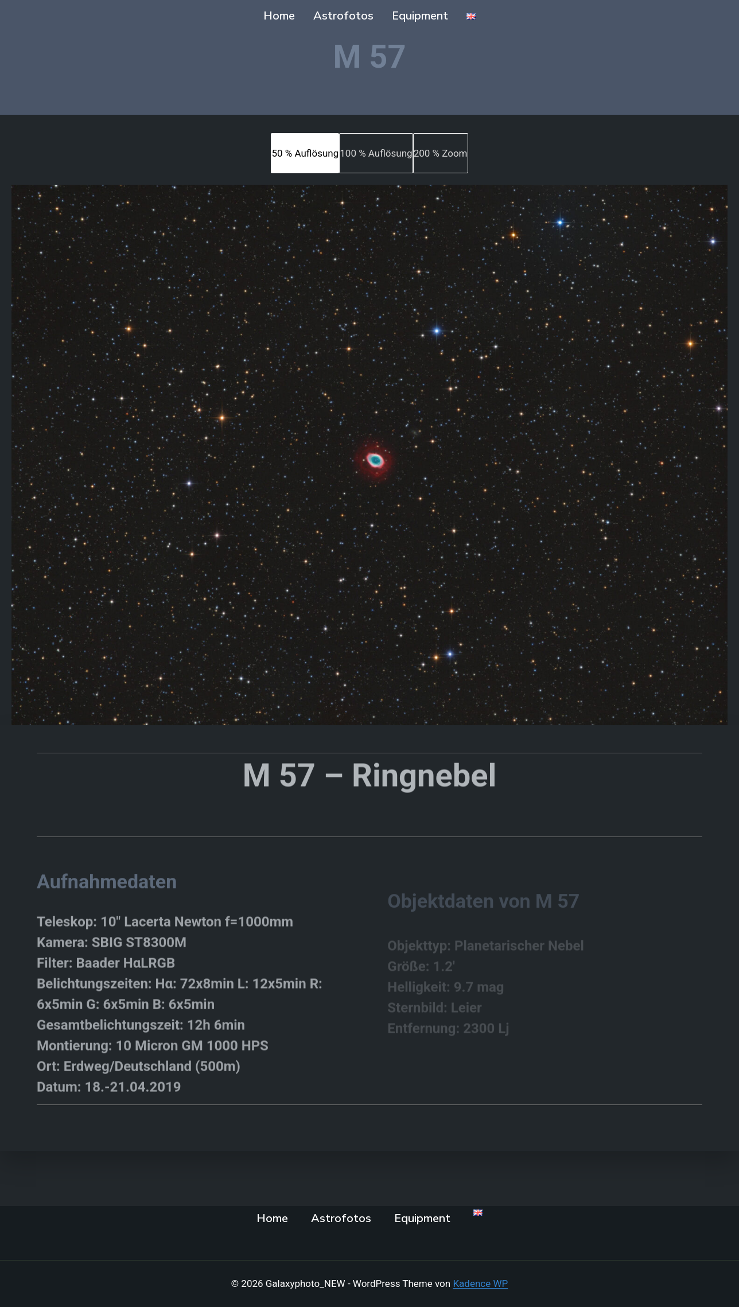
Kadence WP (480, 1283)
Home (279, 16)
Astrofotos (343, 16)
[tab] (305, 153)
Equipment (420, 16)
